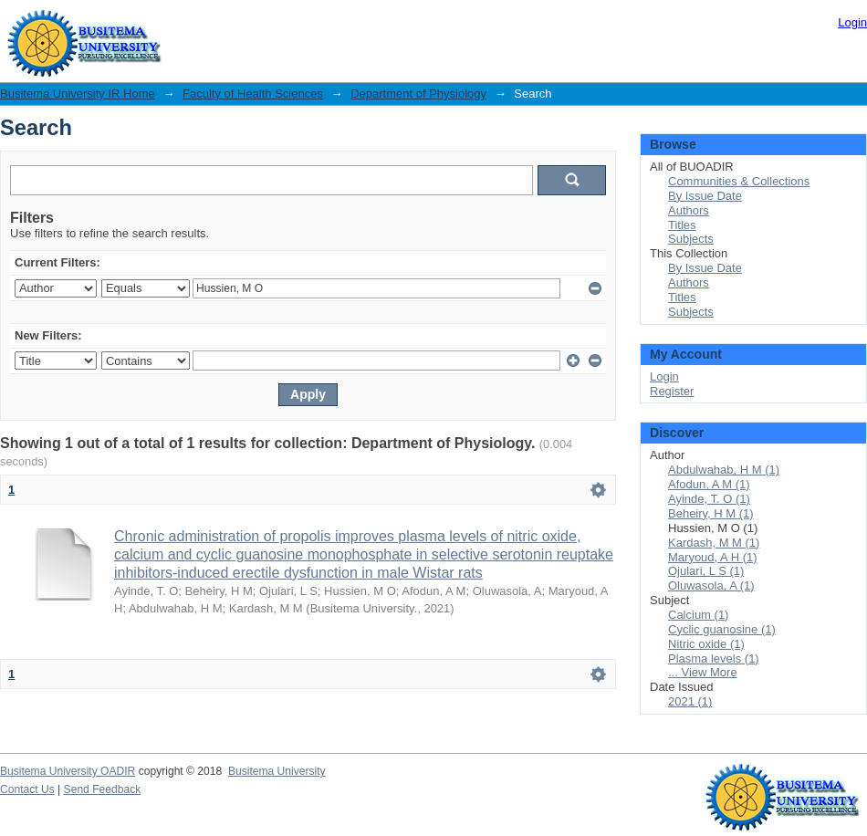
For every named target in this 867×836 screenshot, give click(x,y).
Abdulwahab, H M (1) (723, 469)
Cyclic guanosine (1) (722, 629)
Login (852, 22)
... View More (702, 672)
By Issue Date (705, 196)
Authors (688, 210)
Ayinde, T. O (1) (709, 499)
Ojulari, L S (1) (706, 571)
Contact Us (27, 789)
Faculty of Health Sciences (253, 93)
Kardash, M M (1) (713, 542)
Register (672, 391)
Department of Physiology (418, 93)
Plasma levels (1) (713, 658)
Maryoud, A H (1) (712, 557)
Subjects (691, 239)
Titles (682, 225)
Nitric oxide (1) (706, 644)
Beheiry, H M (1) (711, 513)
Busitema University (277, 771)
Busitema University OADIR (67, 771)
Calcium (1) (698, 615)
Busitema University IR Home (77, 93)
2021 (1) (690, 701)
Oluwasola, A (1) (711, 585)
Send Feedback (102, 789)
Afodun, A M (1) (709, 484)
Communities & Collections (739, 181)
